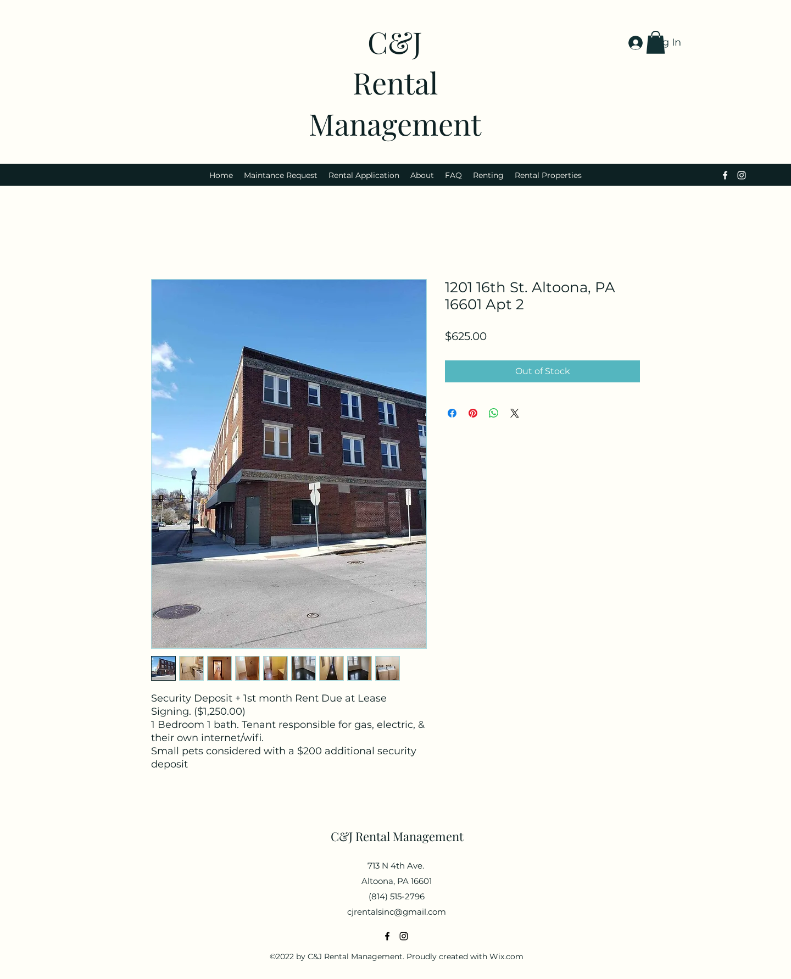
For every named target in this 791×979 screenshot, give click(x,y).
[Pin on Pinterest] (473, 413)
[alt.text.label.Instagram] (741, 175)
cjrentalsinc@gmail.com (396, 911)
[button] (655, 42)
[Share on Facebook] (452, 413)
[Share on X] (514, 413)
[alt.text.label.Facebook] (725, 175)
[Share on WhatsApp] (493, 413)
